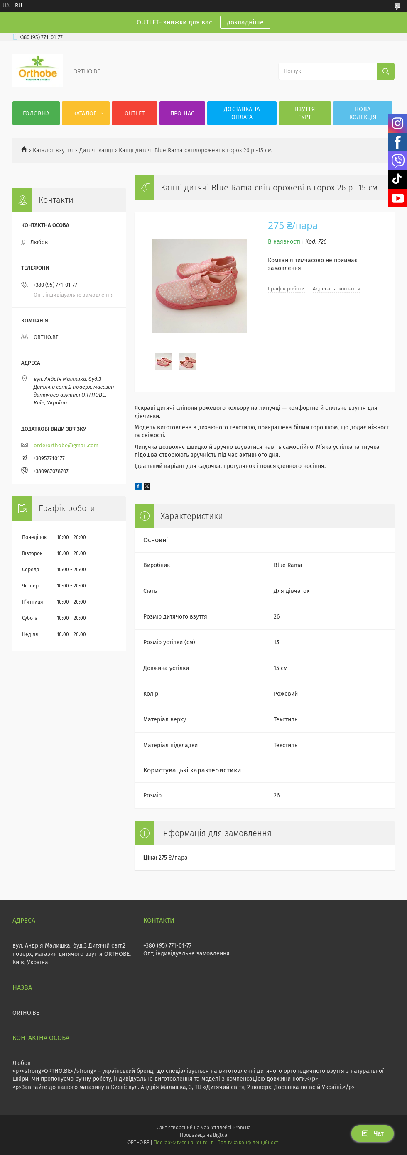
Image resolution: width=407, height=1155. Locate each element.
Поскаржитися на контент (183, 1142)
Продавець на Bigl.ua (203, 1135)
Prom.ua (241, 1128)
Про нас (182, 113)
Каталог (85, 113)
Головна (36, 113)
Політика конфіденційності (248, 1142)
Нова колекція (362, 113)
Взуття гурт (305, 113)
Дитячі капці (96, 150)
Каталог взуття (53, 150)
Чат (372, 1133)
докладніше (245, 22)
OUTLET (135, 113)
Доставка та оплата (242, 113)
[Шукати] (386, 71)
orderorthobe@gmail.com (66, 445)
